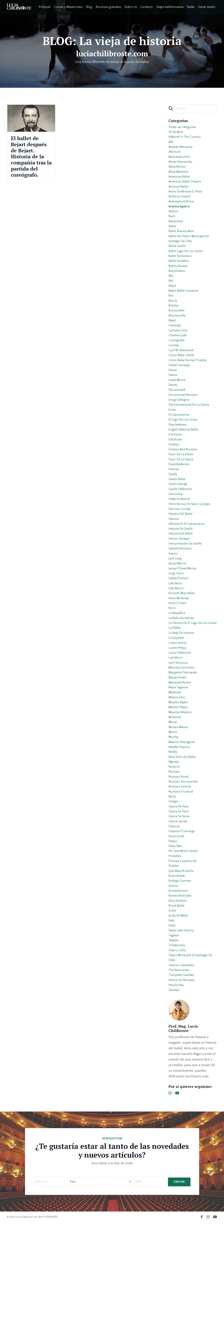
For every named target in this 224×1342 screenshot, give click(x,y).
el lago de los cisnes (184, 458)
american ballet (180, 184)
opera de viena (180, 912)
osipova (175, 924)
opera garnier (179, 918)
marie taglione (179, 767)
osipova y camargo (183, 929)
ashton (174, 223)
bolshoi (174, 330)
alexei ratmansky (182, 167)
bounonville (177, 335)
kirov (172, 671)
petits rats (176, 946)
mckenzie (175, 800)
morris (173, 817)
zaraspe (175, 1109)
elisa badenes (179, 464)
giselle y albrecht (181, 537)
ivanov (173, 610)
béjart (173, 346)
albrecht (175, 156)
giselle (173, 520)
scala (173, 1019)
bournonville (178, 341)
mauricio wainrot (181, 795)
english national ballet (185, 470)
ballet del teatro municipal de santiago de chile (191, 254)
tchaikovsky (178, 1058)
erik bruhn (176, 481)
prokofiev (175, 957)
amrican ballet (179, 195)
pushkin (174, 969)
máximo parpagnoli (183, 828)
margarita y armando (184, 750)
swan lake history (182, 1041)
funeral (174, 515)
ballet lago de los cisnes (187, 268)
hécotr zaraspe (180, 593)
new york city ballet (183, 845)
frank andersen (180, 509)
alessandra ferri (180, 161)
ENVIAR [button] (179, 1301)
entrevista (176, 475)
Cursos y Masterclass (68, 7)
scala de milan (179, 1025)
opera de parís (180, 907)
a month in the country (186, 139)
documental (178, 425)
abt (171, 145)
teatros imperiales (182, 1081)
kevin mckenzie (180, 660)
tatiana (174, 1053)
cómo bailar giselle (183, 386)
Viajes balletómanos (170, 7)
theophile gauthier (183, 1092)
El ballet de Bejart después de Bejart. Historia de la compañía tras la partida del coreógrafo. (29, 169)
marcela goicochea (183, 744)
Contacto (146, 7)
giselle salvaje (179, 531)
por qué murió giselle (185, 952)
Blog (89, 7)
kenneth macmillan (183, 655)
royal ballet (177, 1013)
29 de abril (177, 133)
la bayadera (178, 677)
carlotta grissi (179, 358)
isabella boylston (181, 604)
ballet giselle (178, 262)
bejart (173, 307)
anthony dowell (181, 206)
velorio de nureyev (183, 1097)
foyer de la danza (182, 503)
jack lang (176, 615)
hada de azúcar (180, 548)
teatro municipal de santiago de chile (193, 1072)
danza (173, 408)
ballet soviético (180, 279)
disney (173, 419)
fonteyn (174, 486)
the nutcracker (180, 1086)
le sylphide (177, 711)
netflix (173, 840)
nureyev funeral (181, 879)
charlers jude (178, 363)
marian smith (178, 756)
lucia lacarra (178, 716)
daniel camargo (180, 397)
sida (172, 1030)
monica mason (179, 812)
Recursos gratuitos (108, 7)
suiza (172, 1036)
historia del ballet (182, 587)
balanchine (177, 234)
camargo (175, 352)
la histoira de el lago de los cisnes (190, 691)
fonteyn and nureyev (185, 492)
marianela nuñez (181, 761)
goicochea (176, 543)
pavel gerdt (177, 935)
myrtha (174, 823)
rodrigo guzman (181, 985)
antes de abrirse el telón (187, 201)
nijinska (174, 851)
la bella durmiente (182, 683)
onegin (174, 896)
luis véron (176, 733)
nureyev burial (179, 868)
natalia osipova (180, 834)
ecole (173, 447)
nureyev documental (184, 873)
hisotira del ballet (182, 565)
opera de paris (180, 901)
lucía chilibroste (181, 728)
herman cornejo (181, 559)
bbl (171, 302)
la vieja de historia (183, 705)
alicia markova (179, 178)
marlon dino (178, 778)
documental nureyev (184, 430)
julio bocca (177, 649)
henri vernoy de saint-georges (192, 554)
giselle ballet (178, 526)
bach (172, 229)
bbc (171, 296)
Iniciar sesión (206, 7)
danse (173, 402)
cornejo (174, 374)
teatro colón (178, 1064)
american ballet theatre (186, 189)
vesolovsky (177, 1103)
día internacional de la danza (191, 442)
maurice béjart (179, 789)
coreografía (177, 369)
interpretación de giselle (187, 599)
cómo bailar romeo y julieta (189, 391)
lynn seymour (179, 739)
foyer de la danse (182, 498)
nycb (173, 890)
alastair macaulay (182, 150)
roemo (174, 991)
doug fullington (180, 436)
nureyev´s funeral (182, 884)
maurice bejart (179, 784)
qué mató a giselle (183, 974)
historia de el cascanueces (189, 576)
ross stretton (178, 1008)
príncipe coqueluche (184, 963)
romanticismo (179, 997)
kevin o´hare (178, 666)
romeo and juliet (181, 1002)
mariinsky (176, 772)
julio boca (176, 643)
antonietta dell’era (182, 212)
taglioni (174, 1047)
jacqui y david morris (184, 627)
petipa (173, 940)
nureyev (175, 862)
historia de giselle (182, 582)
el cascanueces (180, 453)
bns (171, 318)
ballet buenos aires (183, 245)
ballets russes (179, 285)
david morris (178, 414)
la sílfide (175, 699)
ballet (173, 240)
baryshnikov (178, 290)
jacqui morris (178, 621)
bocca (173, 324)
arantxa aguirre (180, 217)
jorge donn (177, 632)
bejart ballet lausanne (185, 313)
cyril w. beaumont (183, 380)
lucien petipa (178, 722)
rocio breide (178, 980)
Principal (44, 7)
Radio (191, 7)
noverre (175, 856)
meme (173, 806)
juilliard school (180, 638)
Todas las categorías (184, 128)
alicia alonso (178, 173)
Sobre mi (131, 7)
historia (174, 571)
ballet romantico (181, 274)
